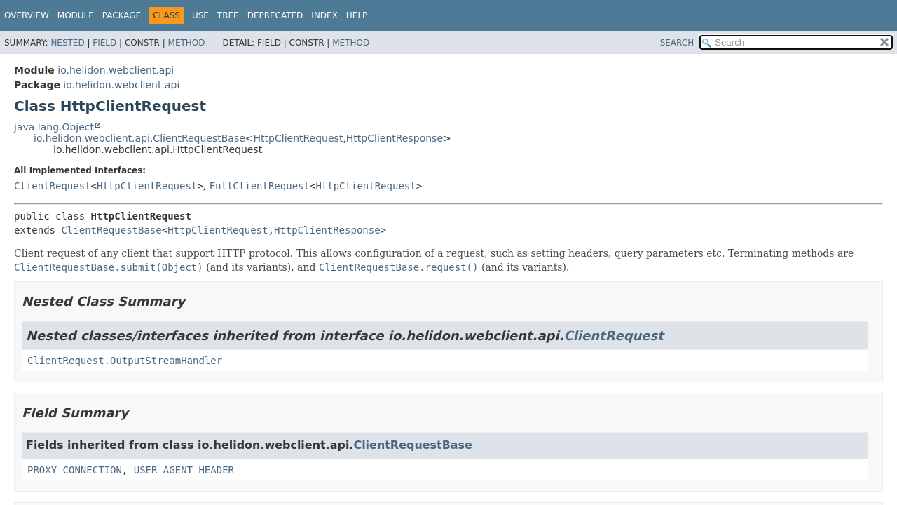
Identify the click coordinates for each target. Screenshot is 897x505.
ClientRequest (52, 185)
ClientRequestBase (111, 230)
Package (121, 15)
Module (75, 15)
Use (200, 15)
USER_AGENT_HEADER (184, 470)
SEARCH (677, 43)
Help (357, 15)
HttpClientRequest (298, 138)
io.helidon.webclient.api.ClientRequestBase (139, 138)
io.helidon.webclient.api (115, 70)
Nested (67, 43)
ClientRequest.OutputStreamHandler (124, 360)
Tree (228, 15)
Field (104, 43)
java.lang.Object (54, 127)
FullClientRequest (260, 185)
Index (324, 15)
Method (186, 43)
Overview (26, 15)
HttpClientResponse (394, 138)
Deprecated (275, 15)
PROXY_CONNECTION (74, 470)
